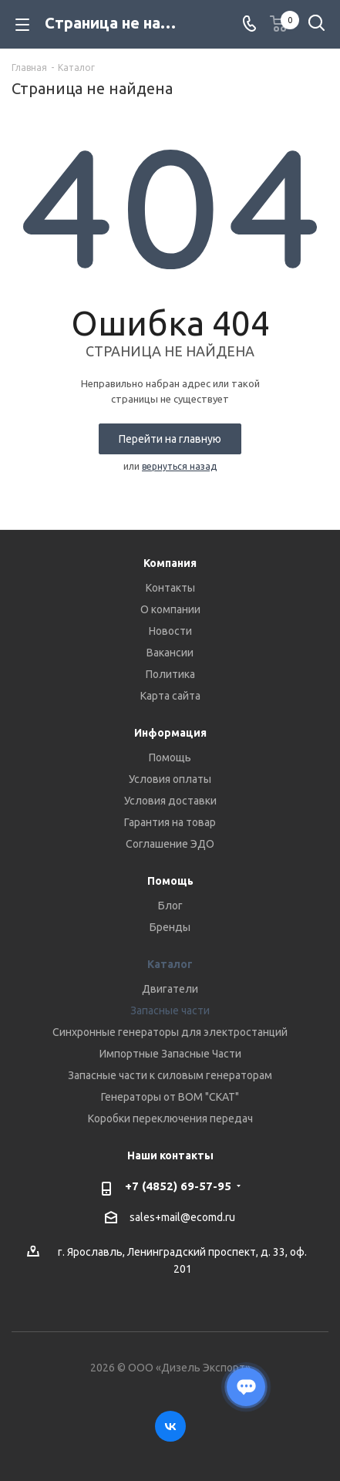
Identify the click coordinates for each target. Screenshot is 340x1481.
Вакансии (170, 652)
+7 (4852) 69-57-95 (178, 1186)
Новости (170, 631)
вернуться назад (179, 466)
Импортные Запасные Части (170, 1053)
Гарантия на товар (170, 822)
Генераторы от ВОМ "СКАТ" (170, 1097)
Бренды (170, 927)
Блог (170, 905)
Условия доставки (170, 800)
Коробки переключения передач (170, 1118)
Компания (170, 563)
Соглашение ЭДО (170, 844)
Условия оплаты (170, 779)
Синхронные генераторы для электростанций (170, 1032)
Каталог (170, 964)
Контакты (170, 588)
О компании (170, 609)
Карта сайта (170, 696)
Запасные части (170, 1010)
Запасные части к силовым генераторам (170, 1075)
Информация (170, 733)
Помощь (170, 757)
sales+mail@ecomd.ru (182, 1218)
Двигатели (170, 989)
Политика (170, 674)
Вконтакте (170, 1426)
